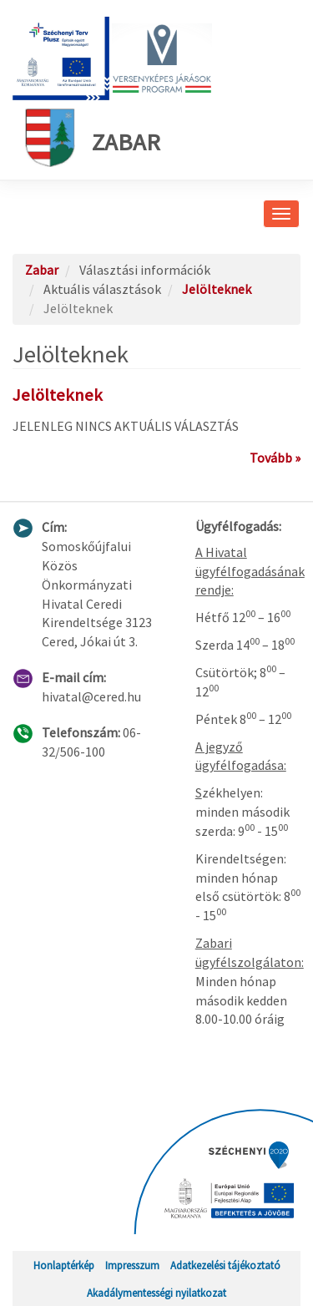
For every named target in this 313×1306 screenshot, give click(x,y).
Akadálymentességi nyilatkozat (156, 1292)
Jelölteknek (216, 289)
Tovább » (275, 457)
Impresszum (132, 1265)
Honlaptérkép (63, 1265)
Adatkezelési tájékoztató (225, 1265)
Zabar (92, 138)
